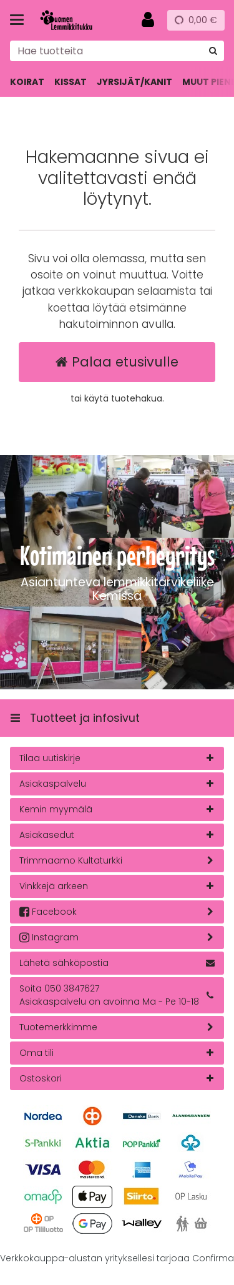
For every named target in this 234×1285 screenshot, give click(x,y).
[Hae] (213, 51)
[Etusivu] (77, 20)
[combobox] (117, 51)
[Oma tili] (148, 20)
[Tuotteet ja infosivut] (20, 20)
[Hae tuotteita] (117, 51)
